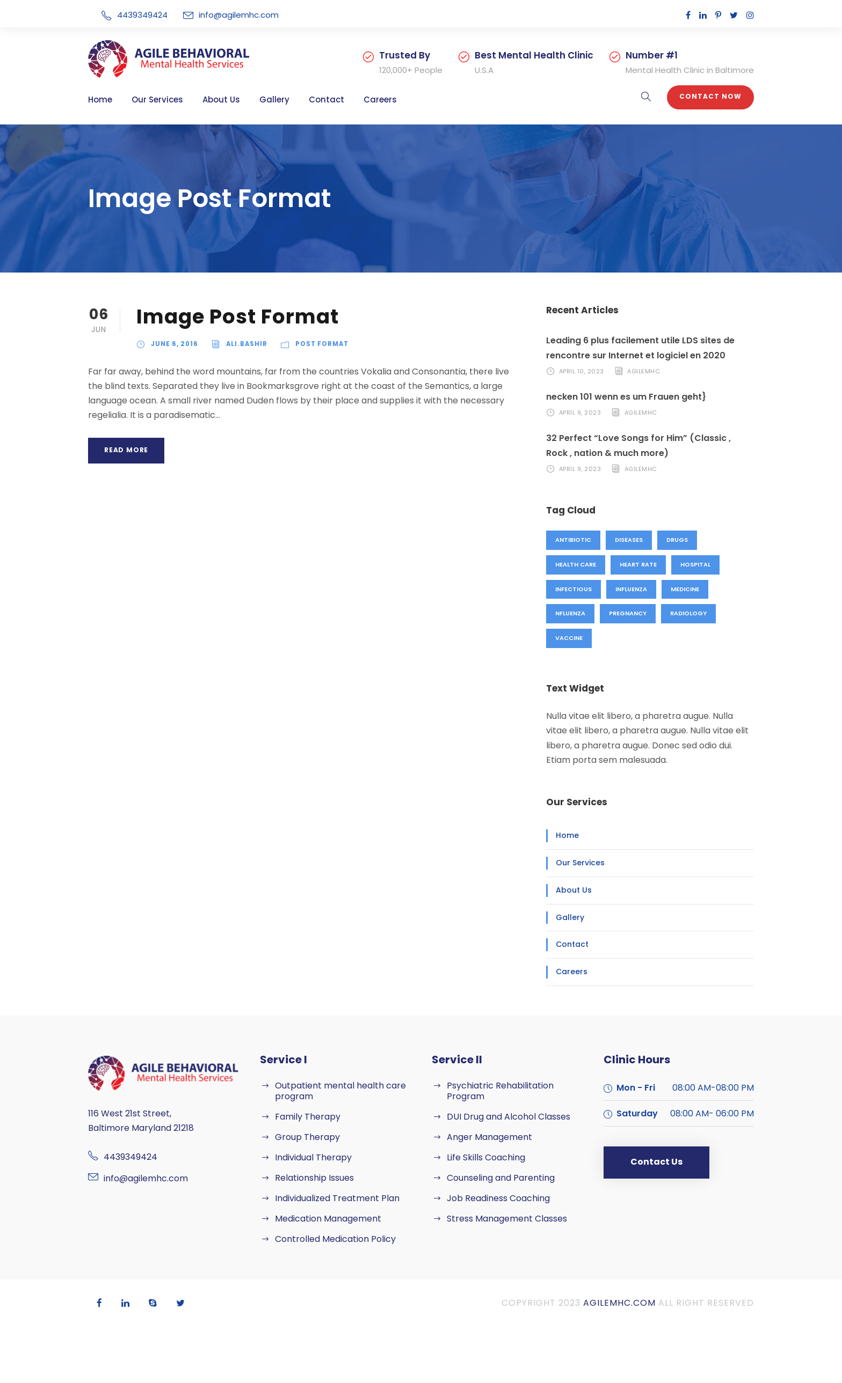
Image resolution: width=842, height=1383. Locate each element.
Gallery (274, 99)
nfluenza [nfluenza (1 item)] (570, 613)
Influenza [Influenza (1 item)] (631, 589)
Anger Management (489, 1137)
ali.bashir (246, 344)
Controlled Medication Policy (335, 1239)
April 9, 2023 (580, 412)
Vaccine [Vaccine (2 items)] (569, 638)
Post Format (322, 344)
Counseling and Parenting (501, 1178)
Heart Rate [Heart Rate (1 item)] (638, 564)
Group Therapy (307, 1137)
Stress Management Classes (507, 1218)
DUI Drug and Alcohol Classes (508, 1116)
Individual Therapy (313, 1157)
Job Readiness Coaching (498, 1198)
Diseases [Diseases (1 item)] (629, 539)
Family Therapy (307, 1116)
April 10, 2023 (581, 371)
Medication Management (328, 1218)
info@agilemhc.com (239, 14)
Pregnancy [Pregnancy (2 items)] (628, 613)
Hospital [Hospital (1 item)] (695, 564)
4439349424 (143, 14)
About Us (221, 99)
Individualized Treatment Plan (337, 1198)
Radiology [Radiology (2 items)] (688, 613)
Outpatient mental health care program (340, 1090)
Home (100, 99)
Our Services (157, 99)
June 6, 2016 (174, 344)
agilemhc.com (619, 1303)
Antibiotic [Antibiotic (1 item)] (573, 539)
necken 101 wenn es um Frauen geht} (626, 397)
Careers (380, 99)
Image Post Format (237, 316)
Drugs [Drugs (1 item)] (677, 539)
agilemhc (643, 371)
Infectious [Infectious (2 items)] (573, 589)
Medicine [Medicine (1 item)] (685, 589)
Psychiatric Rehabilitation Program (500, 1090)
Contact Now (710, 96)
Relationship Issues (314, 1178)
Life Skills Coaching (486, 1157)
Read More (126, 449)
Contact (326, 99)
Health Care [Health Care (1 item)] (575, 564)
